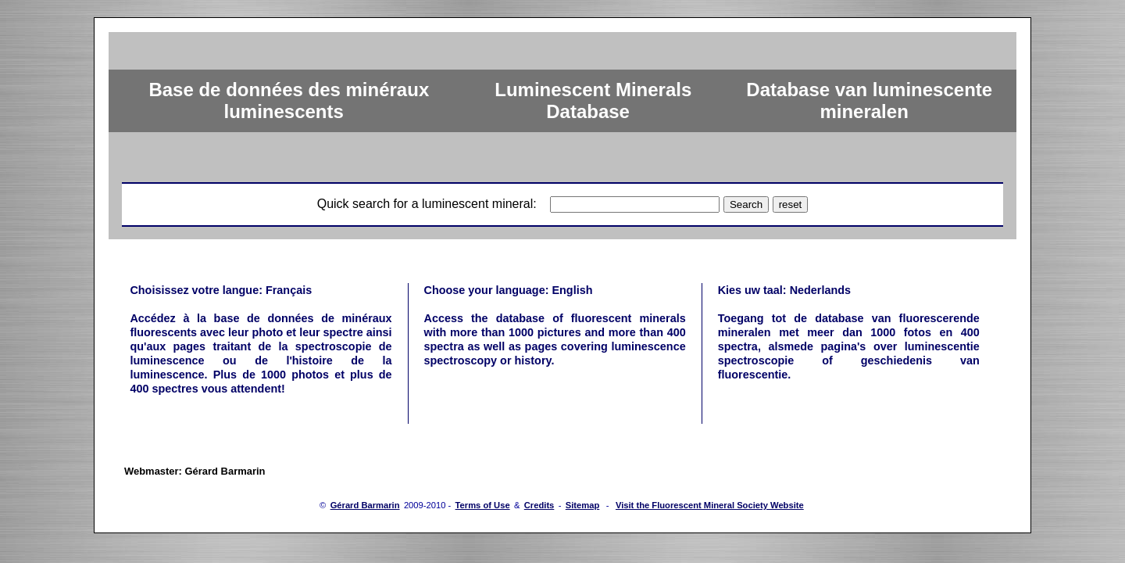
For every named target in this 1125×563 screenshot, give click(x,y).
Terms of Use (482, 505)
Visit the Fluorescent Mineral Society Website (710, 505)
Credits (539, 505)
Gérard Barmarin (365, 505)
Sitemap (583, 505)
